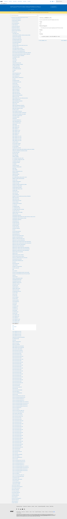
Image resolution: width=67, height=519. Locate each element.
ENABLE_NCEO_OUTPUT (15, 102)
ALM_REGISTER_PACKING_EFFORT (17, 39)
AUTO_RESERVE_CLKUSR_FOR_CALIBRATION (18, 49)
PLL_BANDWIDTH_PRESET (15, 206)
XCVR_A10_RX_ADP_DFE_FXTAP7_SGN (17, 376)
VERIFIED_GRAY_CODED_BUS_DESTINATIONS (18, 337)
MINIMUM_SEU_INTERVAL (15, 174)
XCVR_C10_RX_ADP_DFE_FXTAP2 (16, 425)
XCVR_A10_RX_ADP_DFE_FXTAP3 (16, 363)
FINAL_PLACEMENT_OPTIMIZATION (17, 111)
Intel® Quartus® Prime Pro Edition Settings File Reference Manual (19, 17)
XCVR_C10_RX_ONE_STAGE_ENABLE (17, 454)
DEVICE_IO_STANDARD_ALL (16, 74)
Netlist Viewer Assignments (15, 489)
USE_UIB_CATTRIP (14, 313)
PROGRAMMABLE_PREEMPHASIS (16, 219)
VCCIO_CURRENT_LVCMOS (16, 320)
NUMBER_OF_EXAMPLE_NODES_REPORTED (18, 178)
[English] (53, 1)
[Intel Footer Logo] (11, 511)
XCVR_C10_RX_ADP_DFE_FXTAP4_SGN (17, 432)
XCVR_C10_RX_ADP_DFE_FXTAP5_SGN (17, 435)
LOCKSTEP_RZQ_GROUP (15, 165)
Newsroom (29, 506)
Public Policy (51, 506)
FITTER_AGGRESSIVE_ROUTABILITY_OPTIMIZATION (19, 112)
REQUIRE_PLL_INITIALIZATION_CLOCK (17, 237)
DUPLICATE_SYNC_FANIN (15, 86)
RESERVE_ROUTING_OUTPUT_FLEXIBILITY (18, 254)
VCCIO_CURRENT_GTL (15, 317)
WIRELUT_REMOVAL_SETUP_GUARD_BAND (18, 347)
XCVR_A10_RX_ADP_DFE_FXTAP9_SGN (17, 382)
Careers (36, 506)
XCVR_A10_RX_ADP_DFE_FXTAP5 (16, 369)
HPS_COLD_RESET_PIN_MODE (16, 143)
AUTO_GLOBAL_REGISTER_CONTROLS (17, 48)
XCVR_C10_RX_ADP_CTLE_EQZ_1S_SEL (17, 416)
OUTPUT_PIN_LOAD (15, 193)
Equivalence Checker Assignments (16, 30)
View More (33, 9)
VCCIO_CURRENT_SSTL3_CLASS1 (16, 334)
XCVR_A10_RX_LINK (15, 388)
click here (38, 12)
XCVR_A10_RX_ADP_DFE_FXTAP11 (17, 357)
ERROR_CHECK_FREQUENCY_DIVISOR (17, 108)
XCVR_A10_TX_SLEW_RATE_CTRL (16, 407)
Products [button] (6, 1)
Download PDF (53, 6)
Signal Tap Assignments (15, 501)
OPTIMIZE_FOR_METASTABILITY (16, 181)
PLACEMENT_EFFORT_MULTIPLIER (17, 203)
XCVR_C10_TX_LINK (15, 458)
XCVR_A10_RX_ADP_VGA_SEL (16, 384)
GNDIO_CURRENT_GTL (15, 128)
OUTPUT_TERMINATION (15, 194)
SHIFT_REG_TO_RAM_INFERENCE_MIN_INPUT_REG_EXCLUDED (20, 272)
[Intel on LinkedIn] (20, 509)
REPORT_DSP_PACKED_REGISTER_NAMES (18, 235)
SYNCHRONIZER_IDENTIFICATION (16, 279)
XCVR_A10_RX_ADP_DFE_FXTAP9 (16, 381)
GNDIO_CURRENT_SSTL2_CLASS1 (16, 136)
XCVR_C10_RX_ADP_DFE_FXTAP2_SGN (17, 426)
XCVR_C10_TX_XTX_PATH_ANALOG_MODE (18, 476)
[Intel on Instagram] (24, 509)
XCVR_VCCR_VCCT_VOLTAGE (16, 483)
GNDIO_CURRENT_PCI (15, 134)
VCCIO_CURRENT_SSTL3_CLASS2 (16, 335)
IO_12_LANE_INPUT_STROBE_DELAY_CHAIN (18, 159)
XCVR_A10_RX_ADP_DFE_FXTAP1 (16, 353)
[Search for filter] (23, 15)
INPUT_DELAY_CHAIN (15, 153)
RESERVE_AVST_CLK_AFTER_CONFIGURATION (18, 240)
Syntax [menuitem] (13, 329)
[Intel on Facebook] (16, 509)
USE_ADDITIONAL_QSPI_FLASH (16, 291)
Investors (33, 506)
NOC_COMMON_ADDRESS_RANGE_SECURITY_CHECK (19, 177)
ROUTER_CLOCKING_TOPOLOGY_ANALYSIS (18, 256)
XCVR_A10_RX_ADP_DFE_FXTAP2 (16, 360)
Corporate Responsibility (41, 506)
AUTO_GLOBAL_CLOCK (15, 46)
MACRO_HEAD (14, 168)
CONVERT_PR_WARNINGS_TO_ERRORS (17, 64)
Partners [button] (24, 1)
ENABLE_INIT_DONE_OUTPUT (16, 99)
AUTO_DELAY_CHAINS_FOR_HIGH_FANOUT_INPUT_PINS (20, 45)
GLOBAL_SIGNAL (14, 124)
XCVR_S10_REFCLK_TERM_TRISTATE (17, 479)
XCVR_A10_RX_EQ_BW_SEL (16, 385)
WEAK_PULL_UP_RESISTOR (16, 344)
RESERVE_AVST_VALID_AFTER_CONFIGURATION (18, 244)
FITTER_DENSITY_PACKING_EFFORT (17, 115)
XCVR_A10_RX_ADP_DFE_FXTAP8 (16, 378)
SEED (13, 269)
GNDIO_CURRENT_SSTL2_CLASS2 (16, 137)
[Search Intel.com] (62, 1)
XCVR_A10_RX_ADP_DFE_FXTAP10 (17, 354)
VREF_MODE (14, 340)
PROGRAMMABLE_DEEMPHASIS (16, 215)
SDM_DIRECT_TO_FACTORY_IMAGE (17, 266)
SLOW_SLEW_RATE (14, 276)
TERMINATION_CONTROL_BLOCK (16, 282)
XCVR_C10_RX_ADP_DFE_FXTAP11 (17, 422)
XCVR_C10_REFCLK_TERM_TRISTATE (17, 413)
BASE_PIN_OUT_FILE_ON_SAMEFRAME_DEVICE (18, 51)
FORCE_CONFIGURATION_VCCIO (16, 121)
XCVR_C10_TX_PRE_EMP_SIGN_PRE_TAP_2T (18, 464)
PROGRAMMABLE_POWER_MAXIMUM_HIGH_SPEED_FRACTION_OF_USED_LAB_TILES (23, 216)
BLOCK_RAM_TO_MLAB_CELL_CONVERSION (18, 55)
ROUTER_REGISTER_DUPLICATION (17, 259)
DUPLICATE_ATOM (14, 83)
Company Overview (19, 506)
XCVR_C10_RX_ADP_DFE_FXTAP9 (16, 445)
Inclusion (47, 506)
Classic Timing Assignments (15, 23)
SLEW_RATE (14, 275)
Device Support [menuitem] (14, 326)
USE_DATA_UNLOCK (15, 298)
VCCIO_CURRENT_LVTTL (15, 322)
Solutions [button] (15, 1)
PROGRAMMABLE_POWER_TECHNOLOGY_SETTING (19, 218)
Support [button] (10, 1)
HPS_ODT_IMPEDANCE (15, 146)
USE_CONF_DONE (14, 295)
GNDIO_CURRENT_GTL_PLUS (16, 130)
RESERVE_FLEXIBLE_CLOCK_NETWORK (17, 251)
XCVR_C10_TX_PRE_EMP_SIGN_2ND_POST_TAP (18, 461)
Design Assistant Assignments (16, 26)
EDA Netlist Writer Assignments (16, 29)
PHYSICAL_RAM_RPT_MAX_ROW (16, 200)
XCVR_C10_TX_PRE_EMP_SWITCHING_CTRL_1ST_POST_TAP (20, 466)
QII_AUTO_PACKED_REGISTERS (16, 231)
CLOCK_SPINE (14, 61)
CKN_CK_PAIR (14, 58)
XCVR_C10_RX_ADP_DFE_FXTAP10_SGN (17, 420)
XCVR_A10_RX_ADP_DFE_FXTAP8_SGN (17, 379)
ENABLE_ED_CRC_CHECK (15, 96)
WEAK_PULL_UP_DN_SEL (15, 343)
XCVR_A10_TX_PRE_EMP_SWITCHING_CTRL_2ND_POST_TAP (20, 403)
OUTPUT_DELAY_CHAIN (15, 191)
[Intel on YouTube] (22, 509)
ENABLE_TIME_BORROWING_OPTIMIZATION (18, 105)
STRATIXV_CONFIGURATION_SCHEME (17, 278)
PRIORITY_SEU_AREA (15, 213)
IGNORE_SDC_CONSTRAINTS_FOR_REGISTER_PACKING (19, 150)
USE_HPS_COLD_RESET (15, 300)
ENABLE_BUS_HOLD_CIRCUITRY (16, 87)
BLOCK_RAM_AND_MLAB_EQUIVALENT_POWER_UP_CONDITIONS (21, 54)
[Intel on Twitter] (18, 509)
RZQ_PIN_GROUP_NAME (15, 263)
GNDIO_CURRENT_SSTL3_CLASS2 (16, 140)
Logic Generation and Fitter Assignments (17, 486)
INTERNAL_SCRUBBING (15, 156)
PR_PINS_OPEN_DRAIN (15, 225)
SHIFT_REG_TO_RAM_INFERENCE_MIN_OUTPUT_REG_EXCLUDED (21, 273)
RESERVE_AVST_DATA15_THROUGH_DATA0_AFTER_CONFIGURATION (21, 241)
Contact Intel (25, 506)
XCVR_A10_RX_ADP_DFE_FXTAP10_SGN (17, 356)
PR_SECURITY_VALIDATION (16, 228)
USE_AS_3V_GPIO (14, 294)
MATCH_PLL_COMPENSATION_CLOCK (17, 171)
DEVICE (13, 71)
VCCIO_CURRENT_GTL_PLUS (16, 319)
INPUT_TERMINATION (15, 155)
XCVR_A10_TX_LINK (15, 394)
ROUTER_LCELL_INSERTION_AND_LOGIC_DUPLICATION (19, 257)
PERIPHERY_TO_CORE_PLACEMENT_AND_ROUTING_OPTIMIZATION (21, 196)
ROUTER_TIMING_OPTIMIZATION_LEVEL (17, 260)
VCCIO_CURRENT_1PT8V (15, 314)
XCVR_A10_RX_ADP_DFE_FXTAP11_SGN (17, 359)
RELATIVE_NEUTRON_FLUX (16, 234)
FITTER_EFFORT (14, 118)
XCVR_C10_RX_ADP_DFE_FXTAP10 (17, 419)
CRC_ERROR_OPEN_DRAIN (16, 65)
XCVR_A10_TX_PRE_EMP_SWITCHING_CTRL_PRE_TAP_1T (20, 404)
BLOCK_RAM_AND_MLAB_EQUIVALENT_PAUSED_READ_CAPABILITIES (21, 52)
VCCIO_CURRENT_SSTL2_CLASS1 (16, 331)
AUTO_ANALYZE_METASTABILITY (16, 42)
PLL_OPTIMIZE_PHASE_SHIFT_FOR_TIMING (18, 209)
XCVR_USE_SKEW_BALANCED (16, 482)
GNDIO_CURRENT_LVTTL (15, 133)
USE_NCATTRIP (14, 304)
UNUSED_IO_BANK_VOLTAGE (16, 288)
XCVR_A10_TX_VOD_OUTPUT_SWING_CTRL (18, 410)
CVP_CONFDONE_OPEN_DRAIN (16, 68)
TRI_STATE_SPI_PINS (15, 285)
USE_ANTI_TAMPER (15, 292)
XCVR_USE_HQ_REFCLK (15, 480)
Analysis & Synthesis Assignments (16, 20)
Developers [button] (20, 1)
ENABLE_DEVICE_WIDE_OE (16, 92)
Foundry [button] (29, 1)
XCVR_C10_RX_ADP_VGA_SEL (16, 448)
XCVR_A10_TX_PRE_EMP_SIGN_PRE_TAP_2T (18, 400)
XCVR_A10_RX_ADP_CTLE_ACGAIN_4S (17, 350)
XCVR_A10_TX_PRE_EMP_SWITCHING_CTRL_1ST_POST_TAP (20, 401)
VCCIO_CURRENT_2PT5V (15, 316)
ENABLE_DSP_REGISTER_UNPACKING (17, 95)
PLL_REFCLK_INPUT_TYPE (15, 210)
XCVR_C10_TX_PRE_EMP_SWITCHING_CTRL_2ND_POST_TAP (20, 467)
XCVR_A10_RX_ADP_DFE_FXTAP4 (16, 366)
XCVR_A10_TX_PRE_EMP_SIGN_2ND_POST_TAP (18, 397)
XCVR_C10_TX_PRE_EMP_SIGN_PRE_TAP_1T (18, 463)
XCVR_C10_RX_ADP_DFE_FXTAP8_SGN (17, 444)
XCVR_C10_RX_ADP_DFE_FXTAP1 (16, 417)
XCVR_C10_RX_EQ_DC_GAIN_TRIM (17, 451)
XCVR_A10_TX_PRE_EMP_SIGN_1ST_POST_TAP (18, 395)
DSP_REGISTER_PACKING (15, 80)
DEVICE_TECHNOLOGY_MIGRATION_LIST (17, 77)
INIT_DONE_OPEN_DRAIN (15, 152)
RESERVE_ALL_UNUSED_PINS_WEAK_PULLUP (18, 238)
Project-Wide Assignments (15, 495)
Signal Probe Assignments (15, 499)
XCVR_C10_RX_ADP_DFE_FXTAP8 (16, 442)
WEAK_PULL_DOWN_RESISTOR (16, 341)
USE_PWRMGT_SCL (15, 307)
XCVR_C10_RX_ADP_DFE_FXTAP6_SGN (17, 438)
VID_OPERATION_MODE (15, 338)
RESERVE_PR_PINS (14, 253)
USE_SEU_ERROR (14, 310)
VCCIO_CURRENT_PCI (15, 323)
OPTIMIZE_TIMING (14, 190)
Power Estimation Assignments (16, 492)
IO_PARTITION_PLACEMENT (16, 162)
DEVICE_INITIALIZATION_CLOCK (16, 73)
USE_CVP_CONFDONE (15, 297)
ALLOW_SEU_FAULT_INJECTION (16, 36)
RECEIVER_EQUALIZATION (15, 232)
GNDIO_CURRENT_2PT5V (15, 127)
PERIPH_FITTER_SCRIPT (15, 197)
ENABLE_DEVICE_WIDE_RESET (16, 93)
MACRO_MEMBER (14, 169)
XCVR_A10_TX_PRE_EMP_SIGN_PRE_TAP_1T (18, 398)
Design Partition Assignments (16, 27)
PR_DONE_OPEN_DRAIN (15, 222)
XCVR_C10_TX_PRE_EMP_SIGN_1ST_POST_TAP (18, 460)
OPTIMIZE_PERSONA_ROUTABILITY (17, 187)
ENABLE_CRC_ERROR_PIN (15, 89)
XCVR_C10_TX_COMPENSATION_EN (17, 457)
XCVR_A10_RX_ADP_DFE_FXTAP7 (16, 375)
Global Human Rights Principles (44, 515)
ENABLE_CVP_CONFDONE (15, 90)
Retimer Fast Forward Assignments (16, 498)
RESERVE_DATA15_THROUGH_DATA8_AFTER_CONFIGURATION (20, 247)
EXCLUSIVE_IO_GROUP (15, 109)
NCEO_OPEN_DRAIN (15, 175)
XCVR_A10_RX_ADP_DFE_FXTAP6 (16, 372)
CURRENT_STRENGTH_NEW (16, 67)
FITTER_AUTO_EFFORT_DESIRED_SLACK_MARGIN (19, 114)
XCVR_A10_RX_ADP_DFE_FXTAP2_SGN (17, 362)
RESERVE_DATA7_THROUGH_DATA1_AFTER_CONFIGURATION (20, 250)
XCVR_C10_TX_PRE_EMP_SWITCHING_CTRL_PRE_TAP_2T (20, 470)
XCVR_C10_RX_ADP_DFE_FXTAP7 (16, 439)
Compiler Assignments (15, 24)
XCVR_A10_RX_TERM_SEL (15, 391)
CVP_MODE (14, 70)
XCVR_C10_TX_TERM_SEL (15, 473)
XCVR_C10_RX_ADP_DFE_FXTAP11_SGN (17, 423)
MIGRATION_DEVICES (15, 172)
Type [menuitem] (13, 325)
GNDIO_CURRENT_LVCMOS (16, 131)
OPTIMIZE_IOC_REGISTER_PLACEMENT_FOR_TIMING (19, 184)
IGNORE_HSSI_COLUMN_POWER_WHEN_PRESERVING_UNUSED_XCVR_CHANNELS (23, 149)
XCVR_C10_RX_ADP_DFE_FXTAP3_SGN (17, 429)
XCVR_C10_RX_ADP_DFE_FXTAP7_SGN (17, 441)
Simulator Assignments (15, 502)
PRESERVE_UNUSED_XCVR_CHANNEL (17, 212)
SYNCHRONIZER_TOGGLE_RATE (16, 281)
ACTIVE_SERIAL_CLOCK (15, 33)
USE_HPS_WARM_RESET (15, 301)
